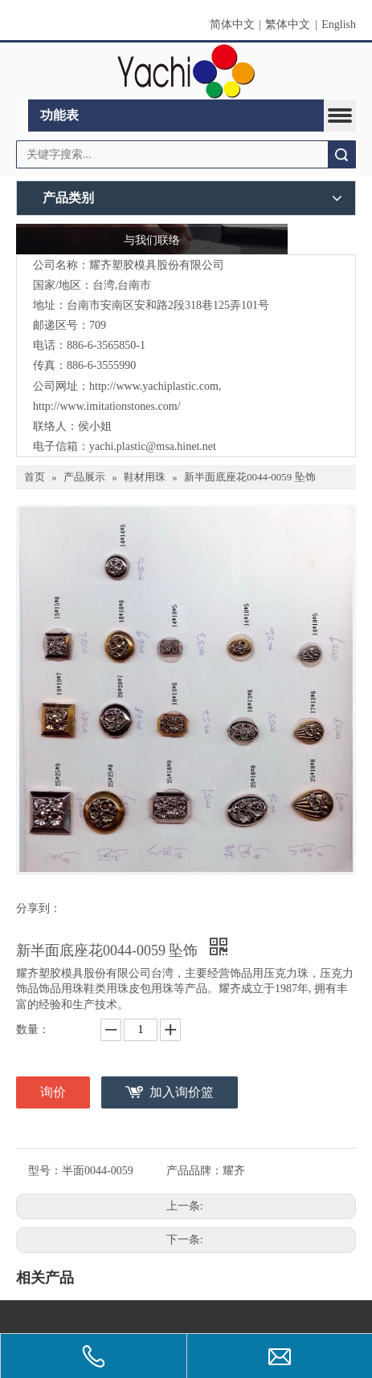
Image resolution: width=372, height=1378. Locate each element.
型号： (45, 1171)
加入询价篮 (181, 1092)
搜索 (341, 154)
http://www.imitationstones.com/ (106, 406)
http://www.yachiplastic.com (154, 386)
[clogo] (186, 71)
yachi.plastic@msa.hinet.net (152, 446)
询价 (53, 1092)
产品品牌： (194, 1171)
